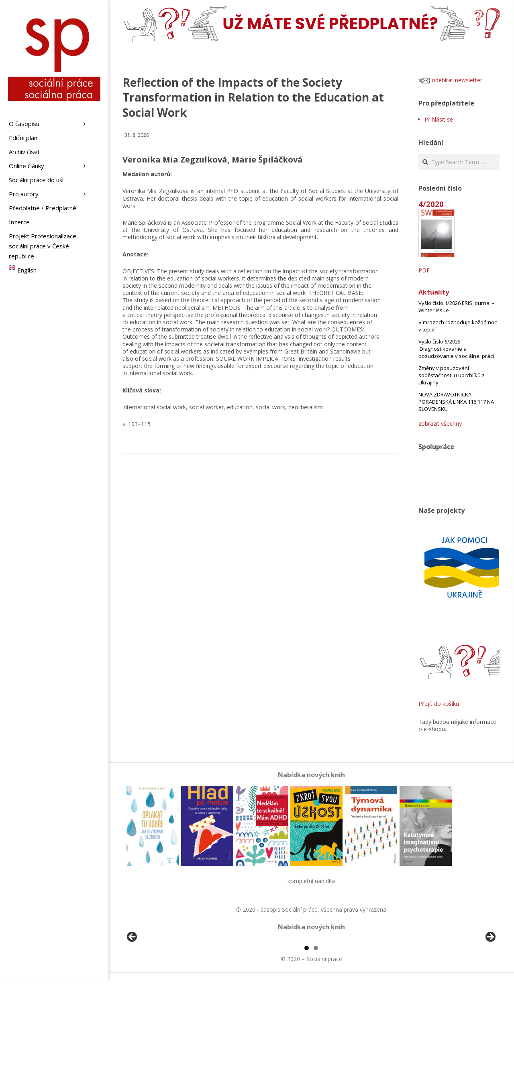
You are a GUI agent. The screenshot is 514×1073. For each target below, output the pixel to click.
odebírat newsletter (450, 80)
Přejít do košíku (438, 703)
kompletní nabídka (311, 881)
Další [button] (490, 983)
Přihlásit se (438, 119)
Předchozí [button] (132, 983)
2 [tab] (316, 1040)
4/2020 (431, 204)
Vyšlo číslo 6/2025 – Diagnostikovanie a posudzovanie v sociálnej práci (456, 349)
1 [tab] (306, 1040)
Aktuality (433, 292)
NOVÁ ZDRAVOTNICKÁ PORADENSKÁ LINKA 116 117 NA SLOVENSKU (456, 402)
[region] (311, 985)
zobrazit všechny (440, 423)
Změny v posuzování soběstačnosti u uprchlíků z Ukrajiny (451, 375)
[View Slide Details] (154, 985)
